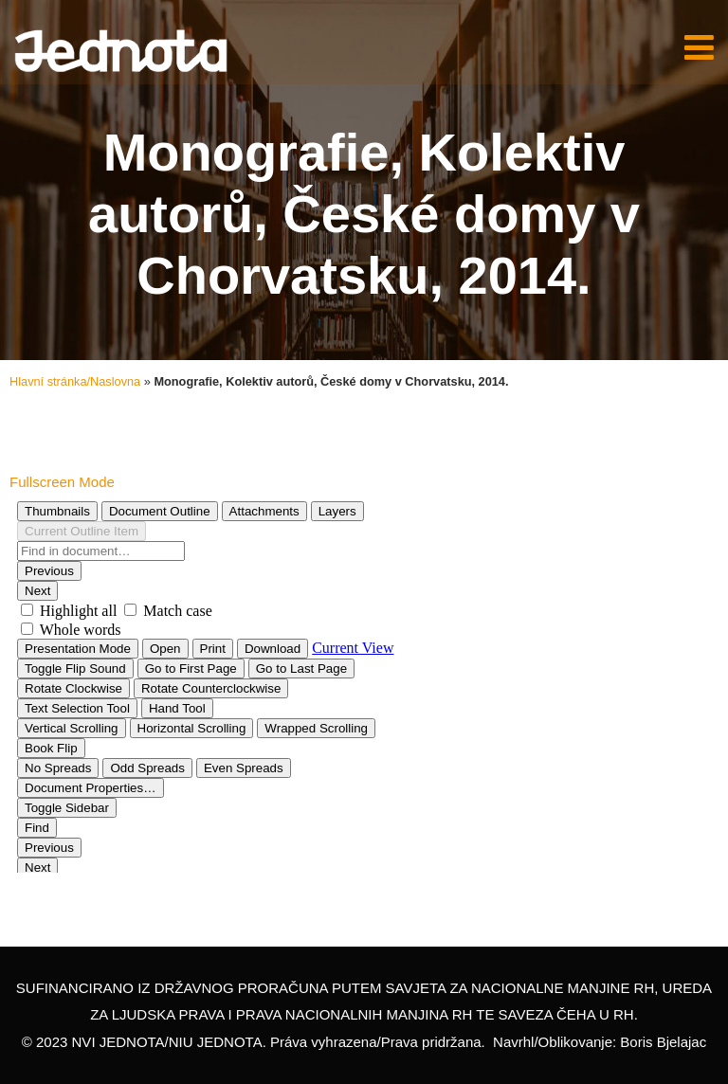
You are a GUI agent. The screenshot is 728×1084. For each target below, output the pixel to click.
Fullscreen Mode (62, 482)
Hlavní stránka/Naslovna (74, 381)
